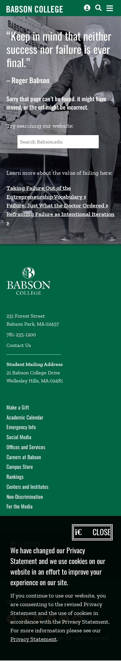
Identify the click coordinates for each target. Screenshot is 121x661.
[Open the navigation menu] (110, 8)
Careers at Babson (23, 457)
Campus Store (19, 466)
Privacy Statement (33, 639)
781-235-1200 (21, 334)
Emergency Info (21, 427)
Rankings (15, 476)
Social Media (18, 437)
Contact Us (18, 345)
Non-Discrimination (24, 496)
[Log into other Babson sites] (87, 8)
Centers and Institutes (27, 486)
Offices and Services (25, 447)
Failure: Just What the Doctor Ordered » (57, 205)
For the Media (19, 506)
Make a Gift (17, 407)
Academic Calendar (24, 417)
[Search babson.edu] (98, 8)
